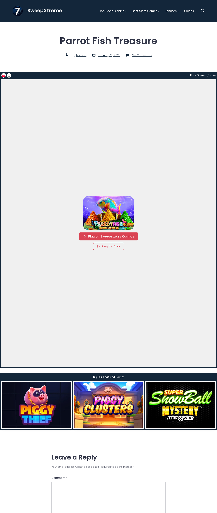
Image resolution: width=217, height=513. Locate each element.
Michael (81, 55)
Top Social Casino (113, 11)
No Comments (142, 55)
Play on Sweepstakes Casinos (108, 236)
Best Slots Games (146, 11)
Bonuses (172, 11)
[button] (108, 213)
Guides (189, 11)
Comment (59, 478)
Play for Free (108, 246)
